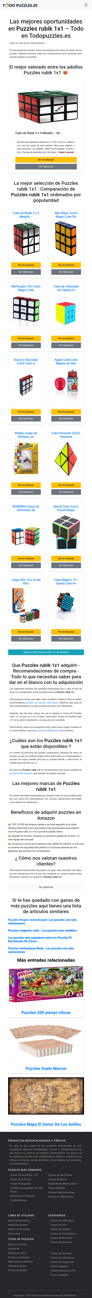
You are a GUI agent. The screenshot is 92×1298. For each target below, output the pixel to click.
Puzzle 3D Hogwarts (20, 1183)
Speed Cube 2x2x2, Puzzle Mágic (66, 508)
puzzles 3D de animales (22, 773)
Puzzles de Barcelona (61, 1238)
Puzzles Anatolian (60, 1275)
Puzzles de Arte (58, 1225)
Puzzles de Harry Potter (60, 1175)
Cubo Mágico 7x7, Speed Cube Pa (66, 581)
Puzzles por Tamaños (19, 1257)
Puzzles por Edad (17, 1253)
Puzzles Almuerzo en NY (63, 1270)
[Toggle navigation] (86, 5)
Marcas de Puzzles (17, 1244)
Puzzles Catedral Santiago (61, 1192)
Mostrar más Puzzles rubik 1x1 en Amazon (46, 652)
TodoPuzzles (70, 1295)
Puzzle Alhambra (56, 1188)
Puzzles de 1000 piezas (62, 1257)
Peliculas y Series (17, 1266)
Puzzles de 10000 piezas (60, 1196)
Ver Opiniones (46, 166)
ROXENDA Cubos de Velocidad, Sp (26, 508)
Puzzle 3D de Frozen (20, 1179)
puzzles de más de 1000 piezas (42, 702)
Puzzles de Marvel (57, 1179)
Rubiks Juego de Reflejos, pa (26, 434)
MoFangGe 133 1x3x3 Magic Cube (25, 288)
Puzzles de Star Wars (61, 1253)
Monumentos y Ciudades (22, 1196)
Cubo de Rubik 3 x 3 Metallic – (26, 214)
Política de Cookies (18, 1225)
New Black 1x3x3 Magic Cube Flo (66, 214)
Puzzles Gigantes (59, 1266)
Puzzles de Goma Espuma (64, 1233)
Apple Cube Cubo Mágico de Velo (66, 361)
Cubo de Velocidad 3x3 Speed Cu (66, 288)
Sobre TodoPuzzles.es (19, 1220)
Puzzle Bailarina (18, 1200)
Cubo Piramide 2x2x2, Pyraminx (66, 434)
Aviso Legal (14, 1233)
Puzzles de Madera (17, 1270)
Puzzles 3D (13, 1248)
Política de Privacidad (19, 1229)
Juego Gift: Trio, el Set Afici (26, 581)
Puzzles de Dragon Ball (62, 1262)
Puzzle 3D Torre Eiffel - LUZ (24, 1175)
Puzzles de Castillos (61, 1229)
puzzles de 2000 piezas (48, 730)
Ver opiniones (46, 887)
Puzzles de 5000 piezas (62, 1220)
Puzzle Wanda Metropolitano (62, 1183)
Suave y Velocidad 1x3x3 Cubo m (26, 361)
